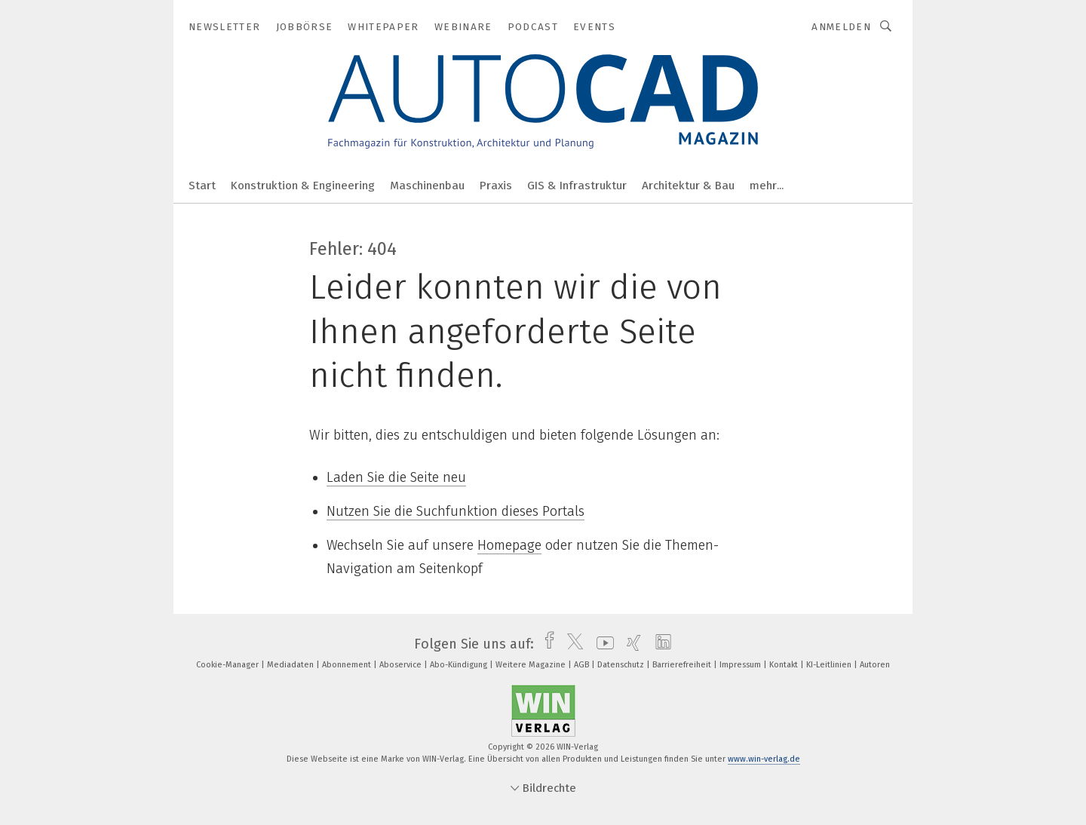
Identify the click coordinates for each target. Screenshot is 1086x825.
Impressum (741, 665)
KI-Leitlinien (830, 665)
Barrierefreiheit (682, 665)
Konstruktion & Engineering (303, 185)
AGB (582, 665)
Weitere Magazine (531, 665)
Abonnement (347, 665)
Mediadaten (291, 665)
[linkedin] (659, 644)
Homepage (509, 545)
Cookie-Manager (228, 665)
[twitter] (571, 644)
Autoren (875, 665)
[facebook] (546, 644)
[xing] (630, 644)
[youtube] (601, 644)
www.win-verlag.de (764, 759)
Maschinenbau (427, 185)
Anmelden (841, 26)
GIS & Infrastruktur (577, 185)
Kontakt (784, 665)
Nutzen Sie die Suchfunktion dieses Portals (455, 511)
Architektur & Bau (688, 185)
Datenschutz (621, 665)
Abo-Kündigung (459, 665)
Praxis (496, 185)
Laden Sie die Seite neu (396, 477)
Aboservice (401, 665)
